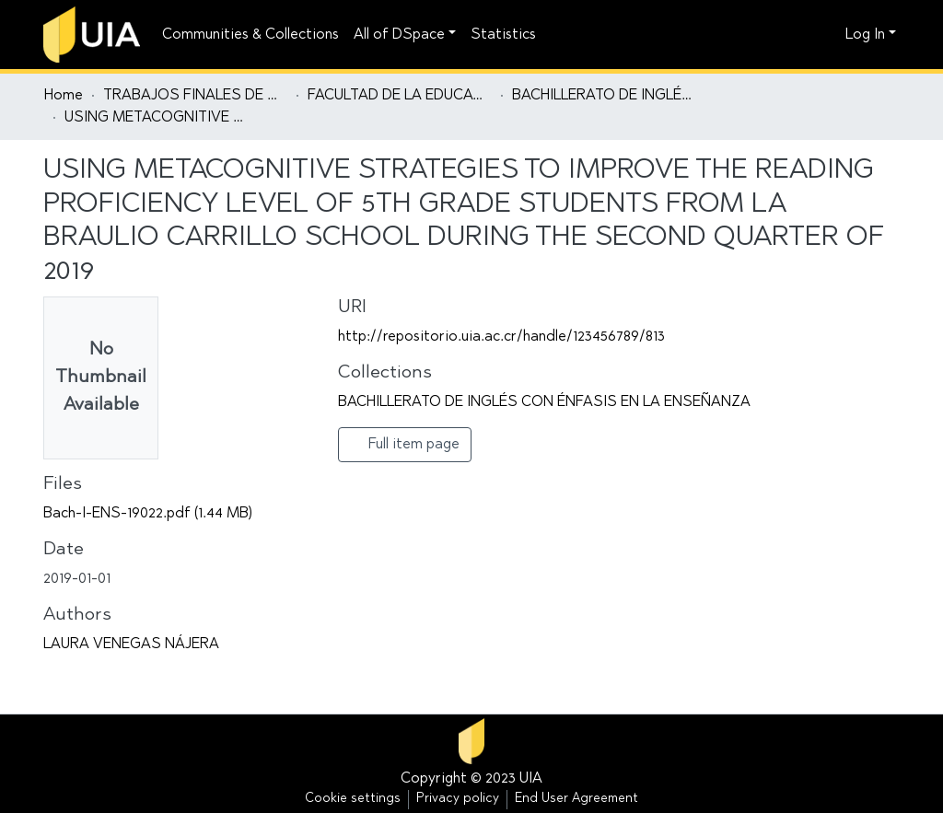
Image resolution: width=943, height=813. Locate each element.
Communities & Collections (250, 35)
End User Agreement (576, 799)
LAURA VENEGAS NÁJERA (131, 644)
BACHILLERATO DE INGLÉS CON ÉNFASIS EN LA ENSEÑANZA (604, 95)
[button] (826, 35)
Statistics (503, 35)
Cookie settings (353, 799)
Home (63, 95)
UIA (530, 779)
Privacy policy (457, 799)
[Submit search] (798, 35)
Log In (865, 35)
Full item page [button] (405, 444)
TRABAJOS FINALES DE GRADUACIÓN (195, 95)
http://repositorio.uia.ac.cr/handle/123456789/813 (501, 337)
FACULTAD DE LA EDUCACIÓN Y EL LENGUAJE (400, 95)
